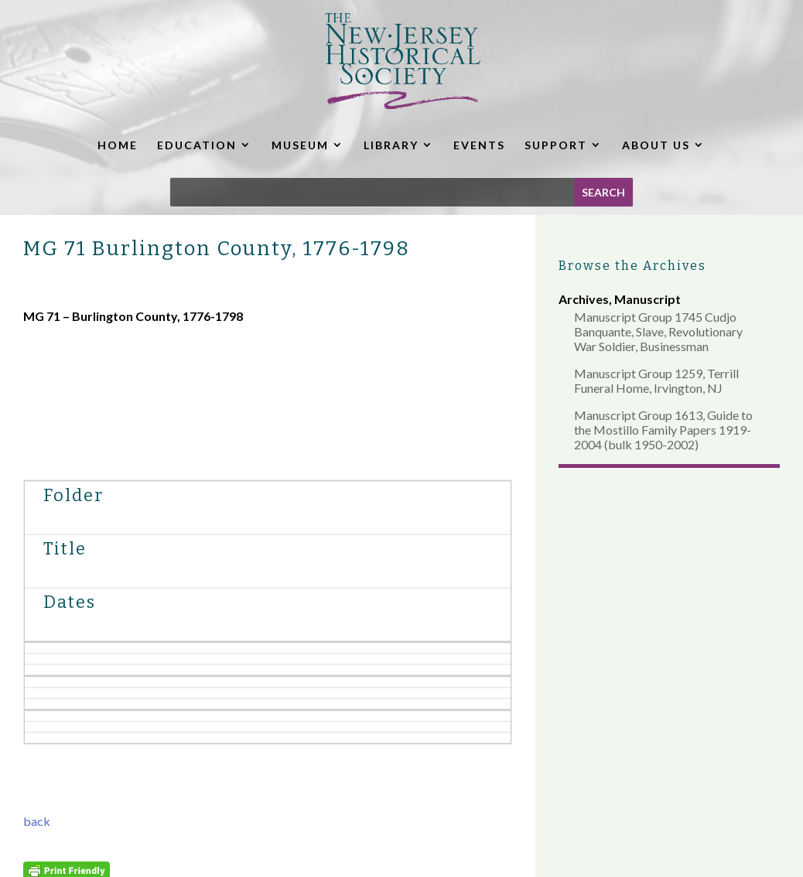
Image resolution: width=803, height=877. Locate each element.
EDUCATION (197, 145)
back (36, 821)
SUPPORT (556, 145)
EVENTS (479, 145)
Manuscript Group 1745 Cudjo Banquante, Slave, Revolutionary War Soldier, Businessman (658, 331)
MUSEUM (300, 145)
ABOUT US (656, 145)
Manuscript (647, 299)
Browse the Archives (632, 265)
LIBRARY (391, 145)
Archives (584, 299)
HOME (117, 145)
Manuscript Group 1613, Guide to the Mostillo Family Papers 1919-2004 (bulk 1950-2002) (663, 430)
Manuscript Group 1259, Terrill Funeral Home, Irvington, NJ (656, 380)
